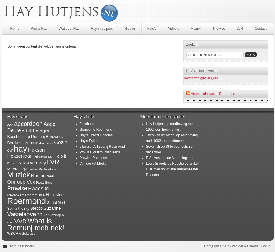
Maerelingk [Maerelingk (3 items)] (17, 169)
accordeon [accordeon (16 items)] (28, 123)
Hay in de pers (102, 29)
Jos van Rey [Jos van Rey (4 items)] (34, 162)
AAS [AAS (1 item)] (10, 124)
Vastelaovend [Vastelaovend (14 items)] (25, 214)
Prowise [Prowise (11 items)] (17, 188)
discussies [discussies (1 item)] (46, 143)
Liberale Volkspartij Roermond (102, 147)
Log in (266, 246)
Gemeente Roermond (96, 130)
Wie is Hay (39, 29)
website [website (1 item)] (24, 233)
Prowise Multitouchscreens (100, 152)
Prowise (219, 29)
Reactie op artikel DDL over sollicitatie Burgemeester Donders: (172, 169)
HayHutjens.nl (138, 11)
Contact (260, 29)
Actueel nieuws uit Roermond (213, 94)
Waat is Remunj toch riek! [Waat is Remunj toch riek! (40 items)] (36, 224)
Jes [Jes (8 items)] (17, 163)
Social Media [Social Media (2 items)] (57, 202)
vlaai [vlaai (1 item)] (10, 222)
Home (15, 29)
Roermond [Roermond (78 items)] (26, 201)
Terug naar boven (21, 246)
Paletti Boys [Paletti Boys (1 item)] (44, 182)
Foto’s (151, 29)
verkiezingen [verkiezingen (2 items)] (54, 215)
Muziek (196, 29)
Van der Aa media (245, 246)
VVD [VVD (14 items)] (20, 221)
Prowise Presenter (93, 158)
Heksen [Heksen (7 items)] (36, 150)
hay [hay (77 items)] (20, 148)
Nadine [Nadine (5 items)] (38, 175)
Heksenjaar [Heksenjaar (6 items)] (19, 156)
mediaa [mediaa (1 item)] (33, 169)
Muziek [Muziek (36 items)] (18, 175)
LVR (240, 29)
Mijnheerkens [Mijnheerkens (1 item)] (47, 169)
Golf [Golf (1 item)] (10, 150)
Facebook (87, 124)
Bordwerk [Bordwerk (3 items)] (54, 136)
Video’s (173, 29)
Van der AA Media (93, 164)
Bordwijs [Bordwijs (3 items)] (15, 143)
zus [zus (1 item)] (32, 233)
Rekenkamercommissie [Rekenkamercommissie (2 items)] (26, 195)
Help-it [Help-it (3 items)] (60, 156)
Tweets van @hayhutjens (201, 78)
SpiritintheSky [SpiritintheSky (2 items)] (18, 208)
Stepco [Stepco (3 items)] (36, 208)
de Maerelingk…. (180, 158)
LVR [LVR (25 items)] (53, 162)
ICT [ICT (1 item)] (9, 163)
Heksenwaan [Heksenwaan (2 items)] (43, 156)
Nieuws (130, 29)
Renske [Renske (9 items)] (55, 195)
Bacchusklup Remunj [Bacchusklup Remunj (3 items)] (26, 136)
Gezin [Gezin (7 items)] (60, 142)
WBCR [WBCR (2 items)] (12, 233)
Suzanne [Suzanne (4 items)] (52, 208)
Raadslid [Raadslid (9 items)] (38, 188)
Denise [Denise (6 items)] (30, 142)
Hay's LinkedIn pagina (96, 135)
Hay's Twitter (89, 141)
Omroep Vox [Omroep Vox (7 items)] (21, 182)
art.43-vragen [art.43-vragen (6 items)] (36, 130)
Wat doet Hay (69, 29)
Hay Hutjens (155, 124)
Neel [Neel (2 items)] (50, 176)
